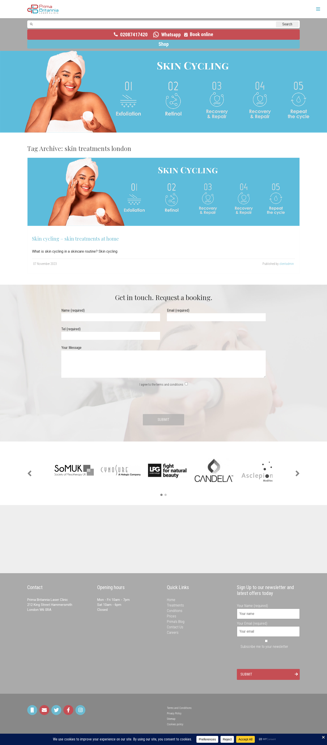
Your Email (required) (268, 627)
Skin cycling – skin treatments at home (75, 238)
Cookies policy (175, 724)
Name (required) (110, 313)
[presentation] (163, 401)
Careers (172, 632)
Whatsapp (171, 34)
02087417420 (134, 34)
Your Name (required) (268, 610)
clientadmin (286, 264)
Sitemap (171, 718)
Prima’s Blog (175, 621)
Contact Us (175, 627)
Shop (164, 44)
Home (171, 600)
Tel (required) (110, 332)
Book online (201, 34)
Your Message (163, 362)
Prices (171, 616)
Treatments (175, 605)
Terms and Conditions (179, 708)
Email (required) (216, 313)
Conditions (174, 611)
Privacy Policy (174, 713)
